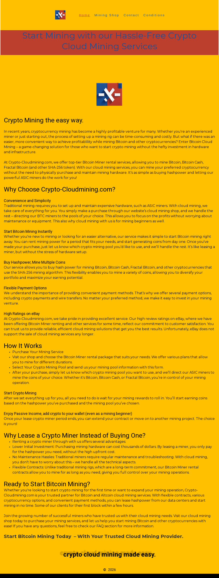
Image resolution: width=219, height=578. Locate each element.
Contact (131, 15)
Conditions (154, 15)
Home (84, 15)
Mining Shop (107, 15)
